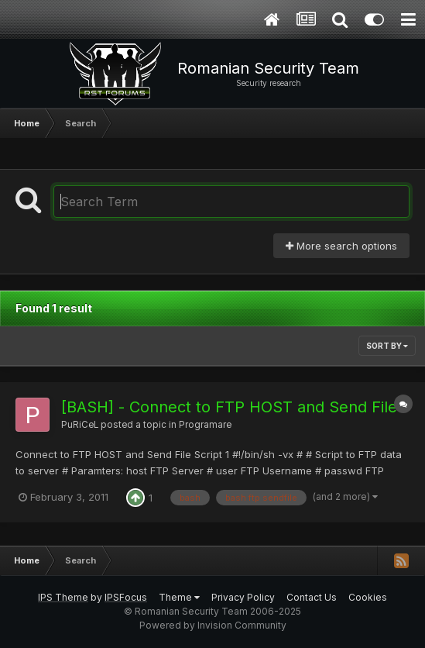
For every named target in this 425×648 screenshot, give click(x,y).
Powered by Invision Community (212, 625)
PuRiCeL (79, 424)
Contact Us (311, 597)
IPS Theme (63, 597)
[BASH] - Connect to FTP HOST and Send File (229, 407)
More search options (341, 246)
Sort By (387, 345)
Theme (179, 597)
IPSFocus (126, 597)
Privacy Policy (243, 597)
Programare (205, 424)
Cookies (367, 597)
